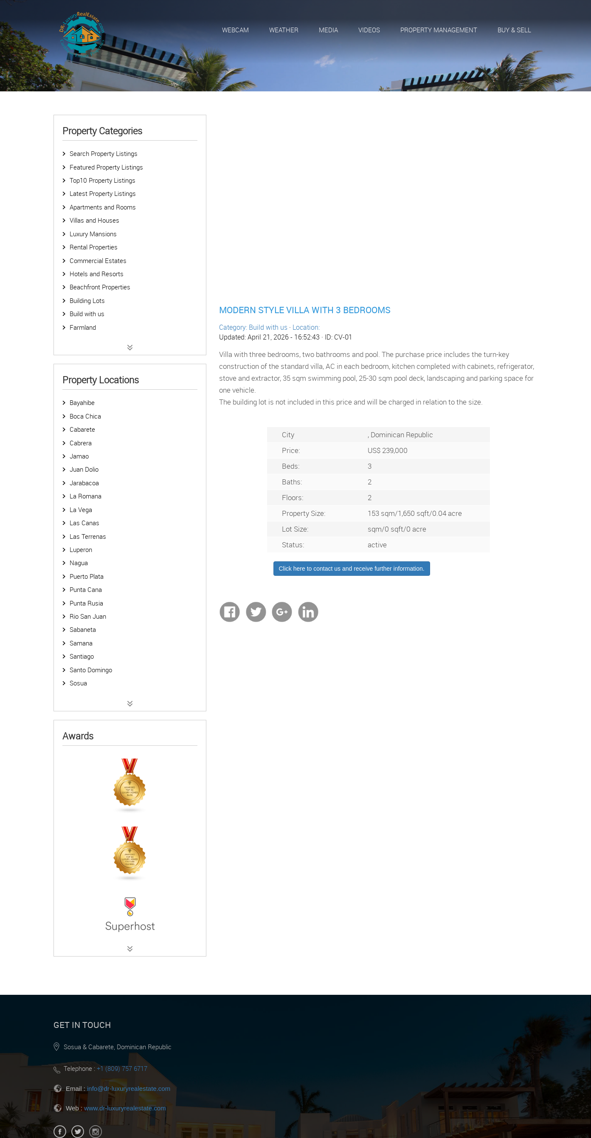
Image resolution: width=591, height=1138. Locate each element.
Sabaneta (83, 629)
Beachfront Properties (100, 287)
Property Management (438, 29)
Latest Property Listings (103, 193)
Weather (283, 29)
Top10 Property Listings (102, 180)
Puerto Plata (87, 576)
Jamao (79, 456)
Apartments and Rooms (103, 207)
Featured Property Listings (106, 167)
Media (328, 29)
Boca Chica (85, 416)
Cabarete (82, 429)
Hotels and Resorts (97, 273)
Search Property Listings (104, 153)
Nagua (79, 562)
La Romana (85, 496)
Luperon (81, 549)
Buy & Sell (514, 29)
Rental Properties (94, 247)
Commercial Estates (98, 260)
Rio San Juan (88, 616)
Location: (306, 327)
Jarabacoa (84, 482)
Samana (81, 643)
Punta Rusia (86, 603)
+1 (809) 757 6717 (122, 1068)
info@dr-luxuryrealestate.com (128, 1088)
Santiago (82, 656)
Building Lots (87, 300)
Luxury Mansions (93, 233)
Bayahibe (82, 402)
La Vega (81, 509)
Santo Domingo (91, 669)
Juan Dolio (84, 469)
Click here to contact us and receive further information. (352, 568)
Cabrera (81, 443)
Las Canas (84, 522)
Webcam (235, 29)
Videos (369, 29)
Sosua (78, 683)
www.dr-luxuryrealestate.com (125, 1108)
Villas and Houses (94, 220)
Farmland (83, 327)
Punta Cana (86, 589)
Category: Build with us (253, 327)
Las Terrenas (88, 536)
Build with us (87, 313)
